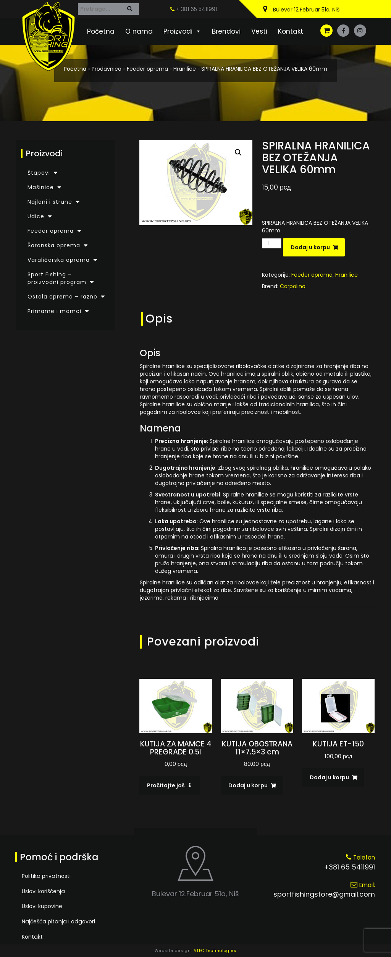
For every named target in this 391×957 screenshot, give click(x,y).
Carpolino (292, 286)
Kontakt (290, 31)
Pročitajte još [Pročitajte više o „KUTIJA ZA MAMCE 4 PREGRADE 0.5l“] (166, 785)
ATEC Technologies (215, 951)
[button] (238, 152)
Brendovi (226, 31)
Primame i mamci (54, 311)
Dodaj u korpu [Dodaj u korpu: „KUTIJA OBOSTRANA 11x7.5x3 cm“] (248, 785)
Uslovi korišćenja (43, 891)
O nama (139, 31)
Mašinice (40, 187)
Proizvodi (182, 31)
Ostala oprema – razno (62, 296)
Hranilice (184, 69)
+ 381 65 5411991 (193, 9)
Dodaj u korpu (310, 247)
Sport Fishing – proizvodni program (56, 278)
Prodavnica (106, 69)
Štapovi (38, 173)
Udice (35, 216)
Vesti (259, 31)
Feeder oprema (147, 69)
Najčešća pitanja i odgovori (58, 922)
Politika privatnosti (46, 876)
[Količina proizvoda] (271, 243)
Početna (101, 31)
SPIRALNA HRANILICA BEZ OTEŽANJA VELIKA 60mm (264, 69)
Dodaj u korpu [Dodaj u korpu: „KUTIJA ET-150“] (329, 777)
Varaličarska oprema (58, 260)
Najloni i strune (49, 202)
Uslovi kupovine (42, 906)
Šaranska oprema (53, 245)
